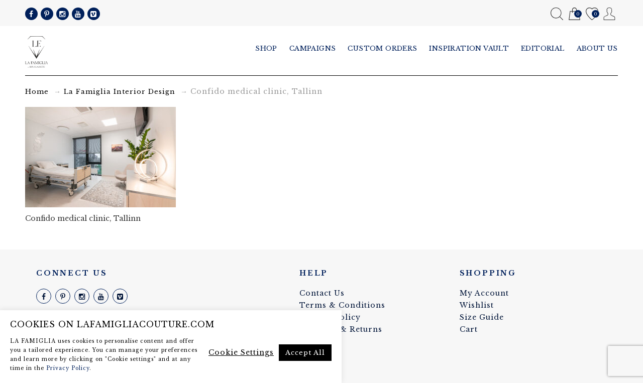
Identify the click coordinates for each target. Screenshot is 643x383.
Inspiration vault (469, 48)
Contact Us (322, 293)
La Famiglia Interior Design (119, 91)
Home (37, 91)
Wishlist (592, 14)
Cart (574, 14)
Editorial (543, 48)
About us (597, 48)
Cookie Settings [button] (241, 352)
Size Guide (482, 317)
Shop (266, 48)
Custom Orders (382, 48)
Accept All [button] (305, 352)
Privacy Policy (67, 368)
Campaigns (312, 48)
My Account (609, 14)
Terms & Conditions (342, 305)
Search (557, 14)
